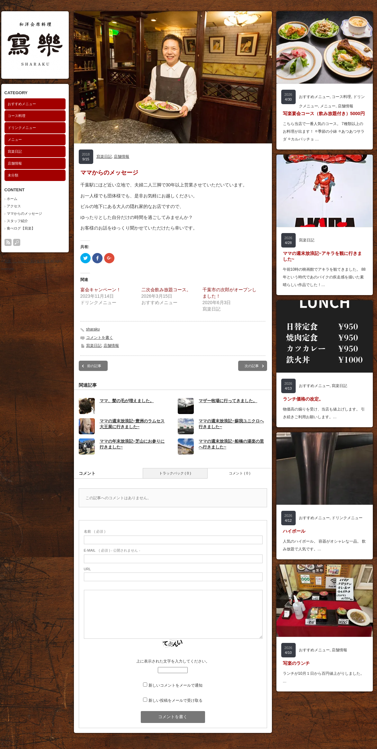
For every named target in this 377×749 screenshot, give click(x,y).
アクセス (14, 206)
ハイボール (294, 531)
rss (8, 242)
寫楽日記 (15, 151)
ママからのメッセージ (24, 213)
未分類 (13, 175)
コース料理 (16, 116)
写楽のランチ (296, 663)
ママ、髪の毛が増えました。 (127, 400)
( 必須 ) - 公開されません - (112, 550)
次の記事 (252, 366)
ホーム (12, 199)
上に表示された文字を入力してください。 (173, 661)
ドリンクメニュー (22, 128)
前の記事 (94, 366)
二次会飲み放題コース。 (166, 289)
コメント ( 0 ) (239, 473)
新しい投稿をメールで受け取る (175, 700)
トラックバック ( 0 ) (175, 473)
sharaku (93, 329)
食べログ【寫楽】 (21, 228)
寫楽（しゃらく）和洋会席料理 (26, 261)
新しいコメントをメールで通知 (175, 685)
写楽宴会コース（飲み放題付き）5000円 (324, 113)
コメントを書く (99, 337)
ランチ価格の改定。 (303, 399)
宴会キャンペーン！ (100, 289)
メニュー (15, 139)
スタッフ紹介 (17, 221)
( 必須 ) (94, 531)
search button (16, 242)
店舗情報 (15, 163)
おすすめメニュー (22, 104)
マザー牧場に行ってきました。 (228, 400)
